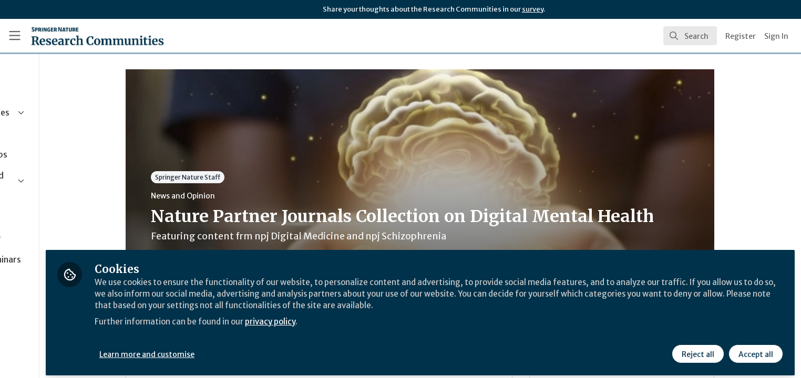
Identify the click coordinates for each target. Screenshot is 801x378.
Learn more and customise (242, 350)
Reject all (697, 350)
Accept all (754, 350)
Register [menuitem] (740, 36)
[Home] (97, 35)
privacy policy (374, 317)
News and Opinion (231, 196)
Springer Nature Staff (235, 177)
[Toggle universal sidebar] (14, 35)
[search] (690, 35)
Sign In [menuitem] (776, 36)
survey (532, 9)
